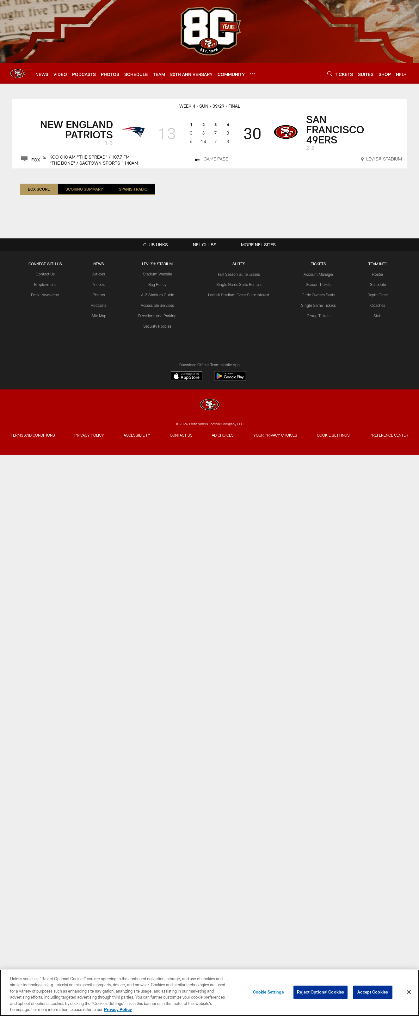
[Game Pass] (211, 160)
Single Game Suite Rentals (239, 284)
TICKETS (318, 264)
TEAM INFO (377, 264)
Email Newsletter (45, 295)
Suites (238, 264)
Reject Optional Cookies (320, 991)
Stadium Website (157, 274)
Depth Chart (377, 295)
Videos (99, 284)
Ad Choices (224, 438)
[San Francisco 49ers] (210, 405)
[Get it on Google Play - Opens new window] (230, 379)
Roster (377, 274)
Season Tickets (318, 284)
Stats (377, 315)
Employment (45, 284)
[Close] (409, 992)
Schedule (378, 284)
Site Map (98, 315)
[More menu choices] (252, 73)
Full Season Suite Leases (239, 274)
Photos (99, 295)
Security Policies (157, 326)
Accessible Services (157, 305)
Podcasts (99, 305)
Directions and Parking (157, 315)
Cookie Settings (334, 438)
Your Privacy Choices (276, 438)
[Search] (329, 73)
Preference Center (390, 438)
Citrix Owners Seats (318, 295)
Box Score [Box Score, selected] (39, 189)
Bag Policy (157, 284)
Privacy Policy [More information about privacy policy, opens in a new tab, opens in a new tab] (118, 1009)
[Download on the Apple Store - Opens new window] (186, 376)
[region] (209, 992)
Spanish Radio (133, 189)
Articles (98, 274)
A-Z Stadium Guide (157, 295)
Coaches (377, 305)
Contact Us (45, 274)
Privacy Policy (88, 438)
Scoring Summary (84, 189)
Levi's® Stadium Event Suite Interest (238, 295)
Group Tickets (318, 315)
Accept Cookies (372, 991)
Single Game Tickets (318, 305)
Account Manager (318, 274)
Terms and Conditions (32, 438)
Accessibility (137, 435)
